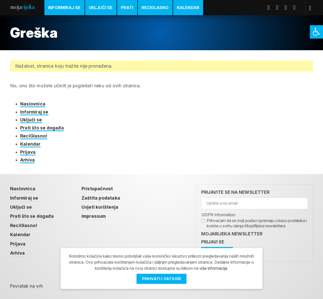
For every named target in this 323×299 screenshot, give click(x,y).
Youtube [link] (288, 8)
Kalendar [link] (188, 7)
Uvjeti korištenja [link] (100, 206)
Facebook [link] (271, 8)
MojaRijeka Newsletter (231, 233)
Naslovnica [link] (33, 103)
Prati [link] (127, 7)
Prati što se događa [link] (42, 127)
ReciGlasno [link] (155, 7)
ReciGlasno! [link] (33, 135)
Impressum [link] (95, 215)
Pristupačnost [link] (98, 188)
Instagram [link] (296, 8)
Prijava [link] (28, 151)
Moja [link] (22, 7)
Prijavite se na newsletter (235, 191)
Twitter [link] (279, 8)
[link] (316, 32)
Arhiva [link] (27, 159)
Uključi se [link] (101, 7)
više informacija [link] (213, 268)
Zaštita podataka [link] (101, 197)
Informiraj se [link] (64, 7)
